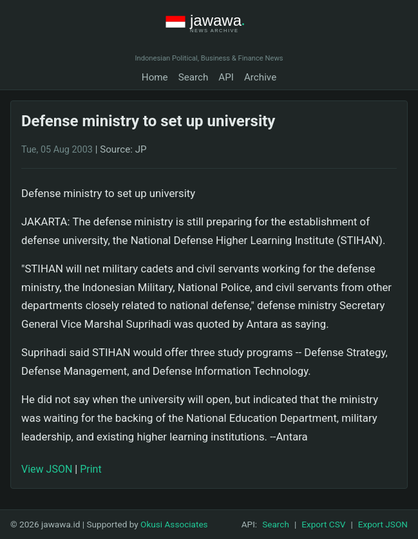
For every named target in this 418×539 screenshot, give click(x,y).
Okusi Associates (174, 524)
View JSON (46, 469)
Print (90, 469)
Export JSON (383, 524)
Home (155, 77)
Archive (260, 77)
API (226, 77)
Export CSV (323, 524)
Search (193, 77)
